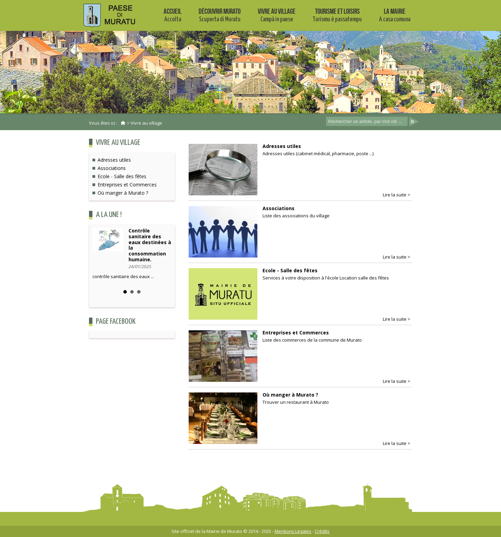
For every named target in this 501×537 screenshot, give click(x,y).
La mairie (394, 15)
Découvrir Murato (220, 15)
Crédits (322, 531)
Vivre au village (277, 15)
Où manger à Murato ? (123, 193)
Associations (112, 168)
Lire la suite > (396, 195)
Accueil (172, 15)
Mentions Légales (293, 531)
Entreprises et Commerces (127, 184)
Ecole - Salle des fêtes (122, 176)
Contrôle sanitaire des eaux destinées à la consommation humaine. (150, 245)
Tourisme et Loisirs (337, 15)
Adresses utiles (114, 160)
